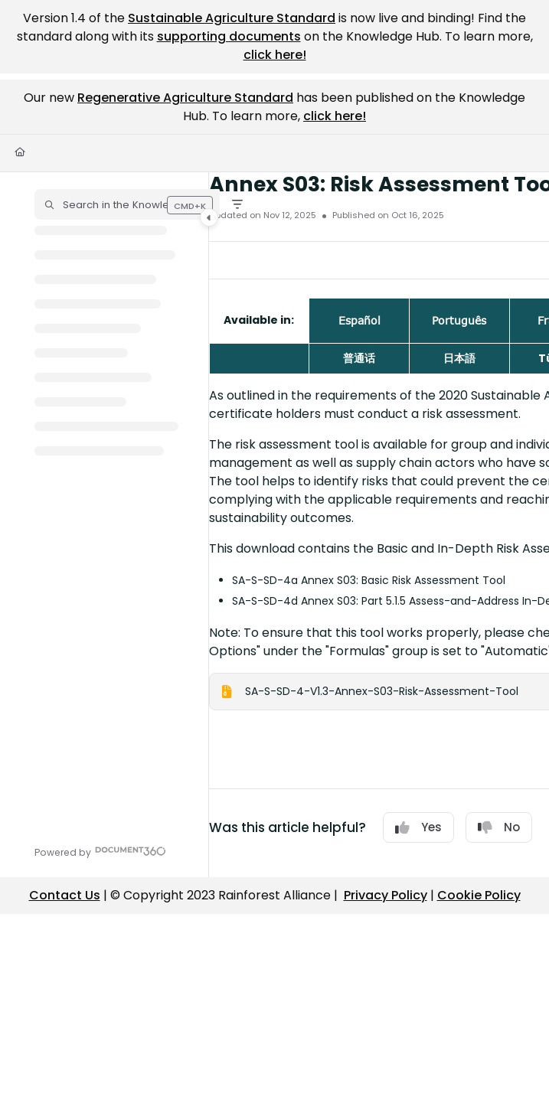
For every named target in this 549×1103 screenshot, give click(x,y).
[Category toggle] (209, 217)
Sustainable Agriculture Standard (231, 18)
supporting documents (229, 36)
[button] (127, 204)
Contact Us (64, 895)
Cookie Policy (479, 895)
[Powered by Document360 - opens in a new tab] (100, 850)
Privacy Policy (385, 895)
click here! (274, 55)
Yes (418, 827)
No (499, 827)
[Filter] (237, 204)
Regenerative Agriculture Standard (185, 97)
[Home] (20, 152)
